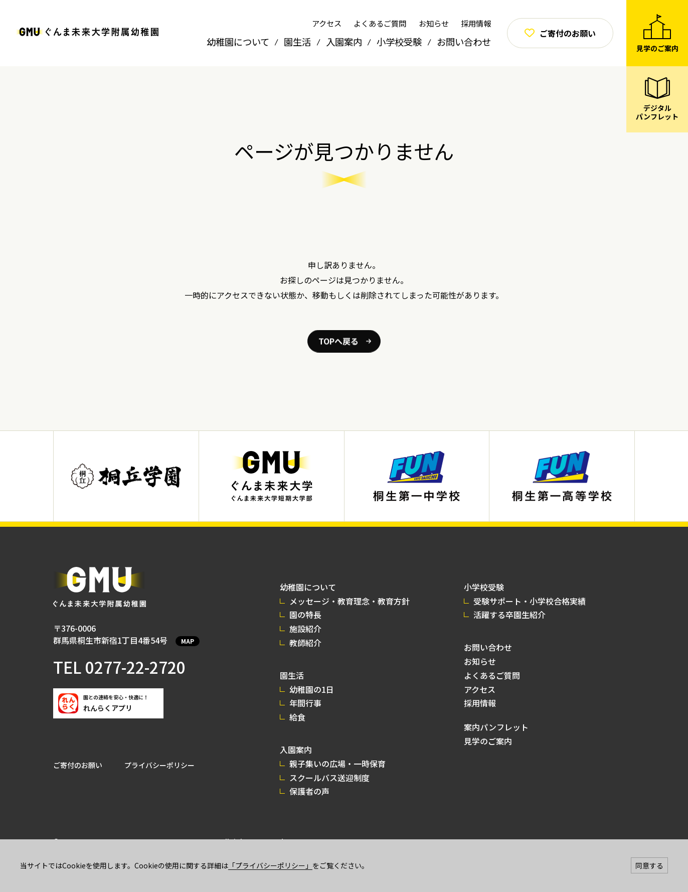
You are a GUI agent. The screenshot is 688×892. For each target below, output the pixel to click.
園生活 (297, 41)
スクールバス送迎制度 (329, 778)
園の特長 (305, 615)
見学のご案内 (488, 741)
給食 (297, 717)
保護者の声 (309, 791)
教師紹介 (305, 643)
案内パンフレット (496, 727)
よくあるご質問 (380, 23)
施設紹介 (305, 629)
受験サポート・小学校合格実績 (529, 601)
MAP (187, 641)
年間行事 (305, 703)
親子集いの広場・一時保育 (337, 764)
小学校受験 (399, 41)
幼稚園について (238, 41)
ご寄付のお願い (77, 765)
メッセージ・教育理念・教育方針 (349, 601)
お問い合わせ (464, 41)
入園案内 (344, 41)
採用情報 (476, 23)
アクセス (326, 23)
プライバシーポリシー (159, 765)
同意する (649, 865)
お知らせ (434, 23)
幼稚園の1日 (311, 689)
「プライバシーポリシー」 (270, 865)
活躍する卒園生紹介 (509, 615)
